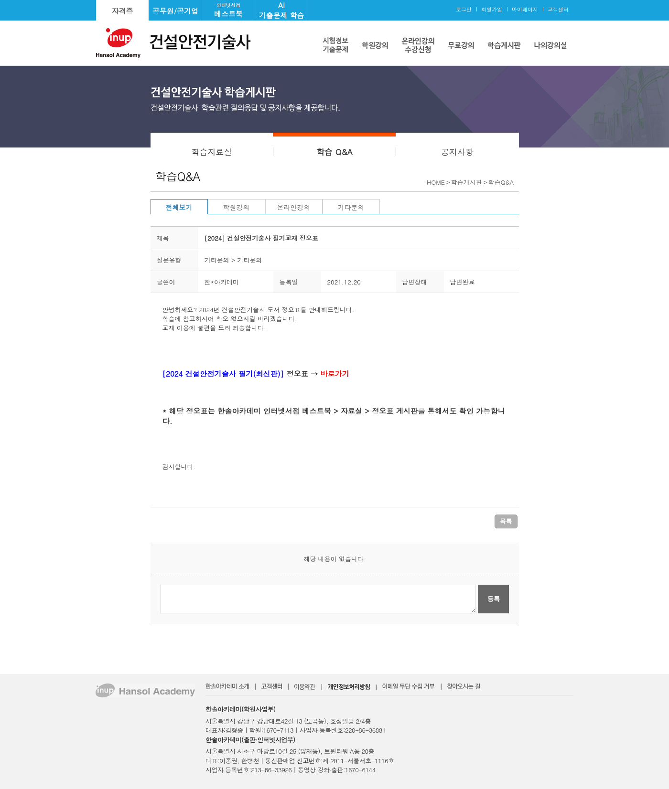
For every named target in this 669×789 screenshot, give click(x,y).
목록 (506, 521)
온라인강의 (294, 207)
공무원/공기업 (175, 11)
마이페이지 (525, 9)
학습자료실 (211, 152)
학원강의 (236, 207)
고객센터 (558, 9)
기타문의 (351, 207)
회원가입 (491, 9)
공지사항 (457, 152)
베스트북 (228, 10)
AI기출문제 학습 (281, 10)
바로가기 (334, 373)
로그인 (464, 9)
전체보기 (179, 207)
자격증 (122, 11)
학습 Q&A (334, 152)
